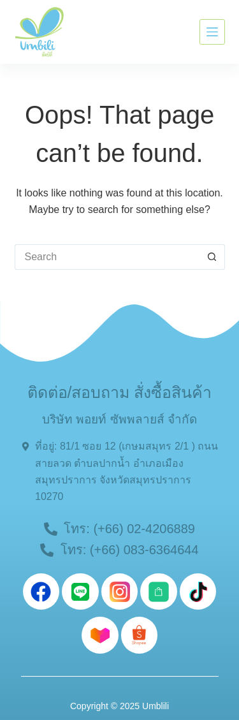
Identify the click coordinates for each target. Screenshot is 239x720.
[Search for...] (107, 257)
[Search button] (212, 257)
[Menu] (212, 32)
